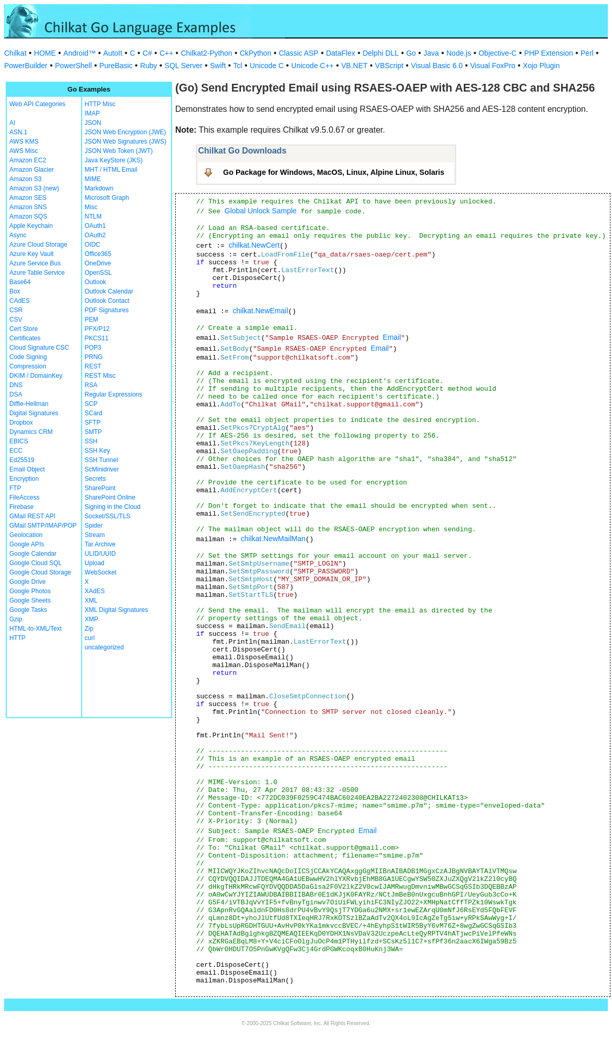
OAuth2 (95, 235)
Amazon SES (27, 197)
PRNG (94, 357)
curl (90, 638)
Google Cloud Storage (40, 572)
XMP (91, 619)
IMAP (92, 113)
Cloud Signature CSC (39, 347)
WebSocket (100, 572)
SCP (91, 403)
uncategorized (104, 647)
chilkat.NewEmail (260, 310)
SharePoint (100, 488)
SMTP (93, 432)
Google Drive (27, 581)
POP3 (93, 347)
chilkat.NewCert (254, 245)
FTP (15, 488)
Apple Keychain (31, 225)
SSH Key (97, 450)
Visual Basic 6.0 (436, 65)
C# (147, 53)
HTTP (17, 638)
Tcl (237, 65)
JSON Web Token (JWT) (119, 151)
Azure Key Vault (31, 254)
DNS (15, 385)
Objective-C (497, 53)
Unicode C (266, 65)
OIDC (92, 244)
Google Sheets (29, 600)
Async (18, 235)
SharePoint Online (110, 497)
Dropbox (21, 422)
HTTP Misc (100, 104)
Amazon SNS (28, 207)
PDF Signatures (107, 310)
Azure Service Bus (35, 263)
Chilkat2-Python (206, 53)
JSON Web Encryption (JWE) (125, 132)
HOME (45, 53)
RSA (91, 385)
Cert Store (23, 329)
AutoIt (113, 53)
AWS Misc (23, 151)
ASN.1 (18, 132)
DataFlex (340, 53)
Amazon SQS (28, 216)
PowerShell (73, 65)
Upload (95, 563)
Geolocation (26, 535)
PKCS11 (97, 338)
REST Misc (100, 375)
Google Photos (29, 591)
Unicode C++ (312, 65)
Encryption (24, 478)
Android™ (79, 53)
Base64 (20, 282)
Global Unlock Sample (261, 211)
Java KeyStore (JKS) (113, 160)
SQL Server (184, 65)
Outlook (95, 282)
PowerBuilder (25, 65)
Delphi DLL (380, 53)
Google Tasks (28, 610)
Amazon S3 (25, 179)
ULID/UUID (100, 553)
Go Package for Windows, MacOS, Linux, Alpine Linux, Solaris (334, 172)
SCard (93, 413)
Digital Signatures (33, 413)
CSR (15, 310)
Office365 (98, 254)
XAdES (95, 591)
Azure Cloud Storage (38, 244)
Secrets (95, 478)
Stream (95, 535)
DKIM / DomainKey (35, 375)
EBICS (18, 441)
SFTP (93, 422)
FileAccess (24, 497)
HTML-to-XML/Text (35, 628)
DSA (15, 394)
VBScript (389, 65)
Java (431, 53)
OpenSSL (98, 272)
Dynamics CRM (31, 432)
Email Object (27, 469)
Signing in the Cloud (112, 506)
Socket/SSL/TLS (108, 516)
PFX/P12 (97, 329)
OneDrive (98, 263)
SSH (91, 441)
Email (392, 337)
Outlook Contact (107, 300)
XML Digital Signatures (116, 610)
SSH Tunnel (101, 460)
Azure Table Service (37, 272)
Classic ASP (298, 53)
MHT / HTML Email (111, 169)
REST (93, 366)
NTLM (93, 216)
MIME (93, 179)
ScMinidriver (102, 469)
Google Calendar (33, 553)
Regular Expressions (113, 394)
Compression (27, 366)
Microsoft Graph (107, 197)
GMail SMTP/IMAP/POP (42, 525)
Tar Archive (100, 544)
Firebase (21, 506)
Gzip (15, 619)
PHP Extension (548, 53)
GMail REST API (32, 516)
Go (411, 53)
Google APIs (26, 544)
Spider (94, 525)
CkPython (255, 53)
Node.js (459, 53)
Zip (89, 628)
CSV (15, 319)
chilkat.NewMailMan (273, 538)
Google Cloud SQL (35, 563)
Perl (587, 53)
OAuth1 (95, 225)
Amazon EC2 (27, 160)
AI (12, 122)
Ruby (148, 65)
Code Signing (28, 357)
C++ (166, 53)
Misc (91, 207)
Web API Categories (37, 104)
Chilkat (15, 53)
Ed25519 (21, 460)
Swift (218, 65)
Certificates (25, 338)
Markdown (99, 188)
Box (14, 291)
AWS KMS (23, 141)
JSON (93, 122)
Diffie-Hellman (28, 403)
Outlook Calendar (109, 291)
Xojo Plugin (541, 65)
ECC (15, 450)
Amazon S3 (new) (34, 188)
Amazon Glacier (31, 169)
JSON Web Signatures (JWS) (125, 141)
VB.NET (354, 65)
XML (91, 600)
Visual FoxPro (492, 65)
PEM (91, 319)
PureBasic (116, 65)
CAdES (19, 300)
